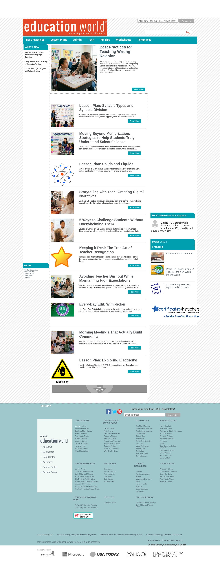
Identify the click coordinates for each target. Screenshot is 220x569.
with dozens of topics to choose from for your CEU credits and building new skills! (171, 226)
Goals (162, 443)
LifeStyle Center (110, 502)
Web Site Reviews (111, 451)
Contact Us (48, 452)
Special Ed (108, 476)
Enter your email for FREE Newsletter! (153, 409)
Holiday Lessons (81, 438)
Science (139, 486)
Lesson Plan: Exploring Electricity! (108, 360)
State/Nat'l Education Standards (87, 481)
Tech (91, 39)
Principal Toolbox (166, 436)
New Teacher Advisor (112, 433)
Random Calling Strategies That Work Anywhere (76, 535)
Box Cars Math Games (83, 431)
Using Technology (142, 446)
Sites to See (140, 436)
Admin (77, 39)
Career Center (80, 469)
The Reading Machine (144, 428)
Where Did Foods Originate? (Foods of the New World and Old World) (180, 271)
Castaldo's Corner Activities (146, 502)
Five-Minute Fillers (82, 436)
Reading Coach (110, 438)
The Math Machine (143, 426)
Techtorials (140, 451)
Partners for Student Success (171, 431)
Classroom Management (84, 471)
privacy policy (174, 24)
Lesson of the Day (81, 443)
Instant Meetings (166, 455)
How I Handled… (166, 426)
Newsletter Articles (82, 428)
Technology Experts (143, 441)
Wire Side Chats (142, 453)
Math (137, 481)
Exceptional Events (167, 450)
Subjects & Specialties (83, 484)
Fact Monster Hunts (167, 476)
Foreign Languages (143, 474)
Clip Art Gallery (109, 428)
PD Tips (105, 39)
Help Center (49, 457)
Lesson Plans (59, 39)
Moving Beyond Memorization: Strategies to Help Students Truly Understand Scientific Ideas (107, 138)
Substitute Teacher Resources (86, 486)
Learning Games (81, 441)
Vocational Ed (109, 481)
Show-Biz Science (81, 448)
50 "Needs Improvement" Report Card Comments (178, 286)
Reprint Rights (50, 467)
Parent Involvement (167, 438)
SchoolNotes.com (155, 540)
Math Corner (108, 431)
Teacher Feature (110, 446)
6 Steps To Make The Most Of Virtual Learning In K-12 (121, 535)
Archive (83, 426)
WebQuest (140, 438)
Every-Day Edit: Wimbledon (102, 304)
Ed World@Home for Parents (86, 505)
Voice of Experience (111, 448)
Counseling (108, 469)
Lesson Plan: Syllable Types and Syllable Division (106, 108)
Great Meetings (165, 453)
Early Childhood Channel (84, 474)
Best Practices (35, 39)
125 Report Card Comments (180, 253)
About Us (47, 447)
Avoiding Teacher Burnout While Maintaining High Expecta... (34, 55)
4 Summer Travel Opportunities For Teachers (164, 535)
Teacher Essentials (31, 270)
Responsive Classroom (112, 441)
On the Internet (141, 456)
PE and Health (141, 484)
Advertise (47, 462)
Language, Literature (143, 479)
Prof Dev (27, 277)
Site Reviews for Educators (85, 479)
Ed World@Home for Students (86, 507)
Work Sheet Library (82, 451)
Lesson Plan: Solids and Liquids (106, 164)
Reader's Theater (110, 436)
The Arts (139, 471)
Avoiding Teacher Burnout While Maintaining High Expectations (106, 278)
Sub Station (108, 479)
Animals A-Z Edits (166, 469)
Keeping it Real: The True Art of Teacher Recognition (105, 250)
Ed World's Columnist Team (85, 476)
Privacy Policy (50, 472)
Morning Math (165, 458)
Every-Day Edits (81, 433)
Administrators (29, 272)
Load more (99, 389)
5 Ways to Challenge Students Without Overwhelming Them (111, 222)
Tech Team (140, 443)
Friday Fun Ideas (166, 481)
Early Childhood (110, 471)
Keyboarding (140, 448)
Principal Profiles (166, 433)
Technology (28, 275)
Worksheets (123, 39)
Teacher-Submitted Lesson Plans (87, 489)
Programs (163, 441)
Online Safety (141, 433)
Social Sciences (142, 489)
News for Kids (80, 446)
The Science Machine (144, 431)
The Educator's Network (172, 540)
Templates (144, 39)
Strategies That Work (112, 443)
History (138, 476)
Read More (138, 89)
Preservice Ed (109, 474)
